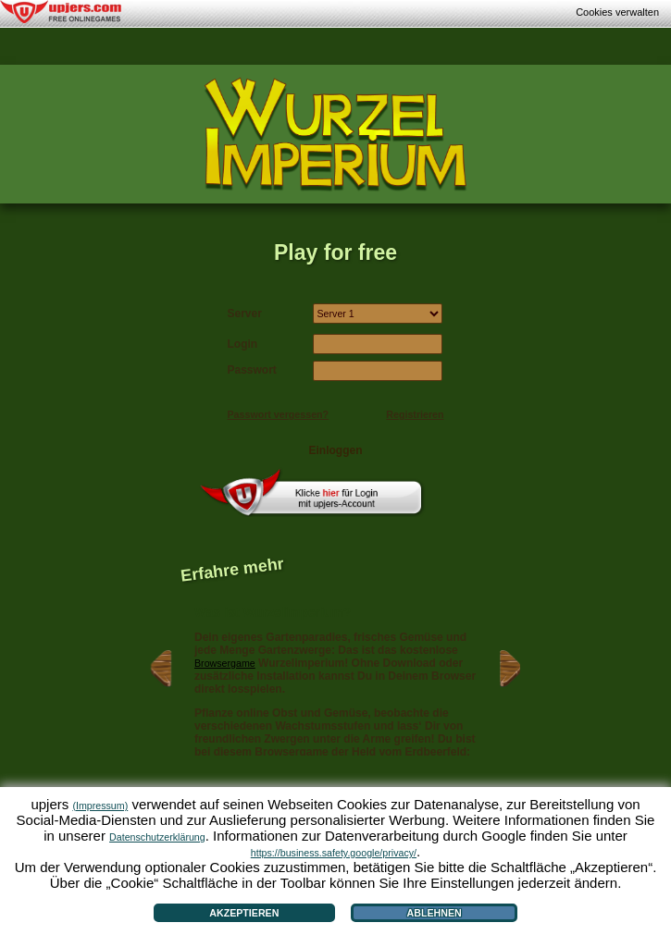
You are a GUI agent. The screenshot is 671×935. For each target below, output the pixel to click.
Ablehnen (434, 912)
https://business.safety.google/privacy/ (333, 852)
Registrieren (414, 414)
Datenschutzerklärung (157, 837)
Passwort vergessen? (278, 414)
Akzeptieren (244, 912)
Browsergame (224, 663)
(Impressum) (100, 805)
